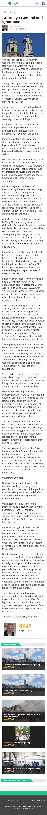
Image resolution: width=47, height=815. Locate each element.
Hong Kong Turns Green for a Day (18, 691)
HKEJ (23, 802)
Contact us (14, 800)
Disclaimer (33, 800)
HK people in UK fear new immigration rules (22, 769)
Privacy (41, 800)
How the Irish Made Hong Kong (17, 743)
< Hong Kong (8, 12)
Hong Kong (9, 644)
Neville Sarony (16, 26)
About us (5, 800)
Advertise (23, 800)
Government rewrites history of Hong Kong (22, 665)
